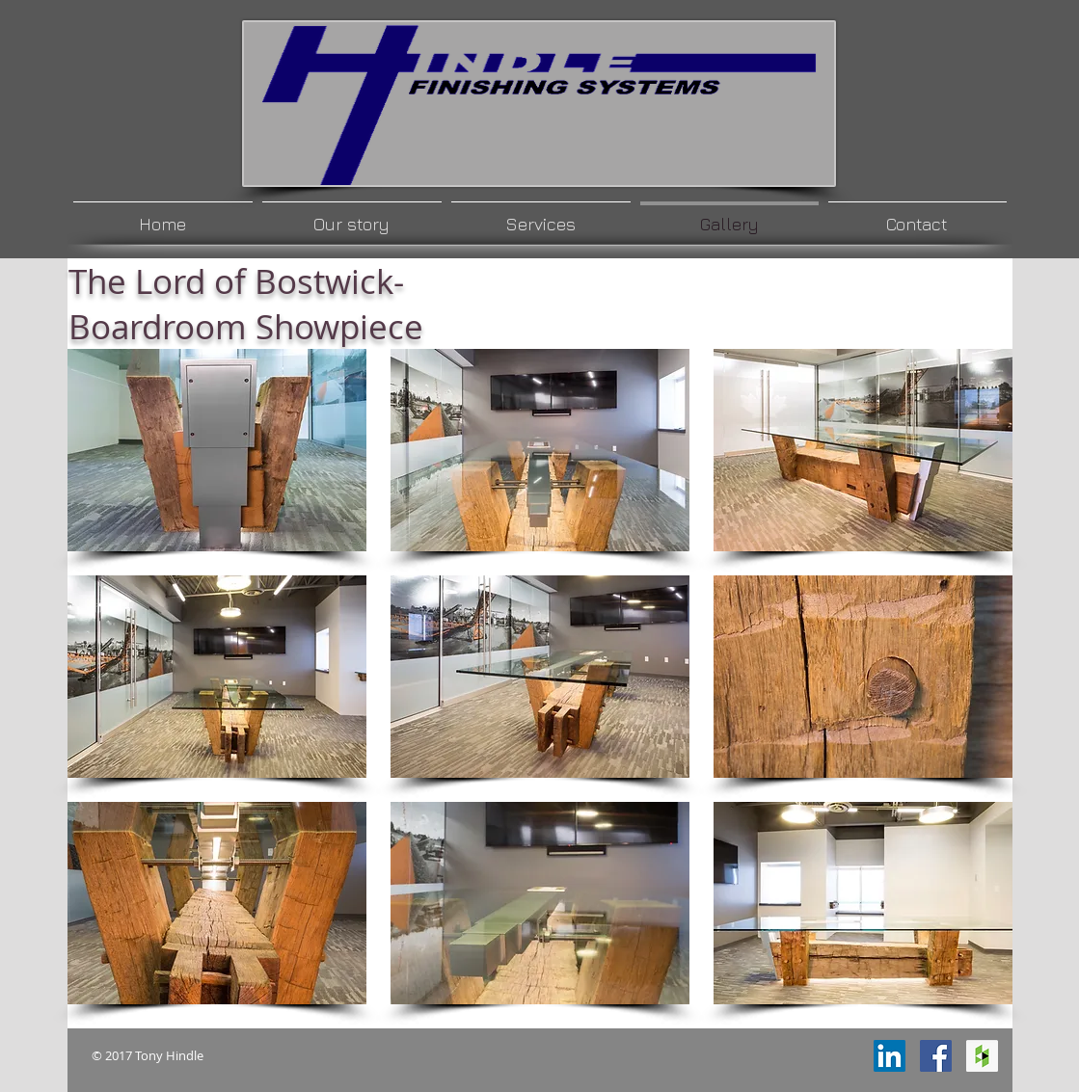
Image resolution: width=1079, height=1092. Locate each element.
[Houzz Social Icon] (982, 1056)
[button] (216, 450)
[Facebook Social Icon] (936, 1056)
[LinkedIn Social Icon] (889, 1056)
